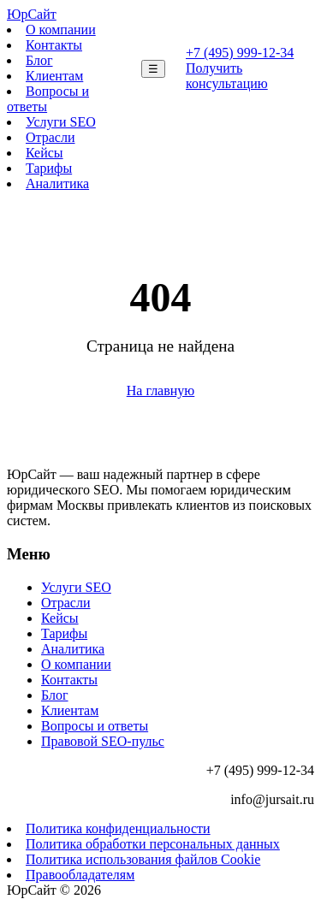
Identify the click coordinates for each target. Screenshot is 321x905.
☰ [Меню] (153, 68)
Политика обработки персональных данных (153, 844)
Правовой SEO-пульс (102, 741)
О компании (61, 29)
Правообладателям (80, 874)
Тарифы (49, 168)
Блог (39, 60)
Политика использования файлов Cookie (143, 859)
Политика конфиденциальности (118, 828)
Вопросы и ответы (94, 726)
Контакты (54, 45)
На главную (161, 390)
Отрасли (50, 137)
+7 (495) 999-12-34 (240, 52)
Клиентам (54, 75)
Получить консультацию (227, 76)
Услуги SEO (61, 122)
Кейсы (44, 152)
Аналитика (57, 183)
